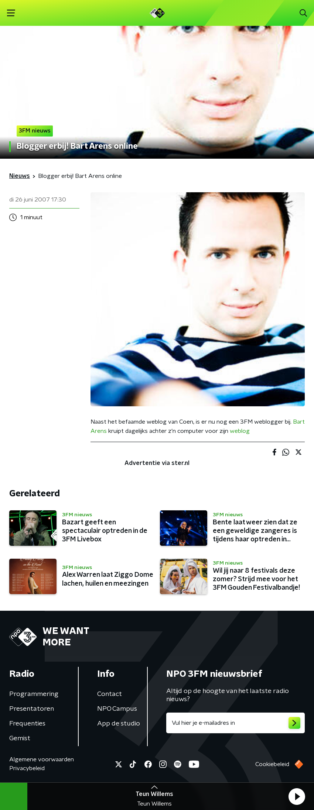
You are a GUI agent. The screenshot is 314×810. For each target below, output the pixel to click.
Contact (109, 694)
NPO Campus (117, 709)
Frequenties (27, 723)
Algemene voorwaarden (41, 759)
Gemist (19, 738)
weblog (240, 431)
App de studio (118, 723)
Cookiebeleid (272, 764)
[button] (296, 796)
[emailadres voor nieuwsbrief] (235, 723)
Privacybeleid (27, 768)
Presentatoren (31, 709)
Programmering (33, 694)
